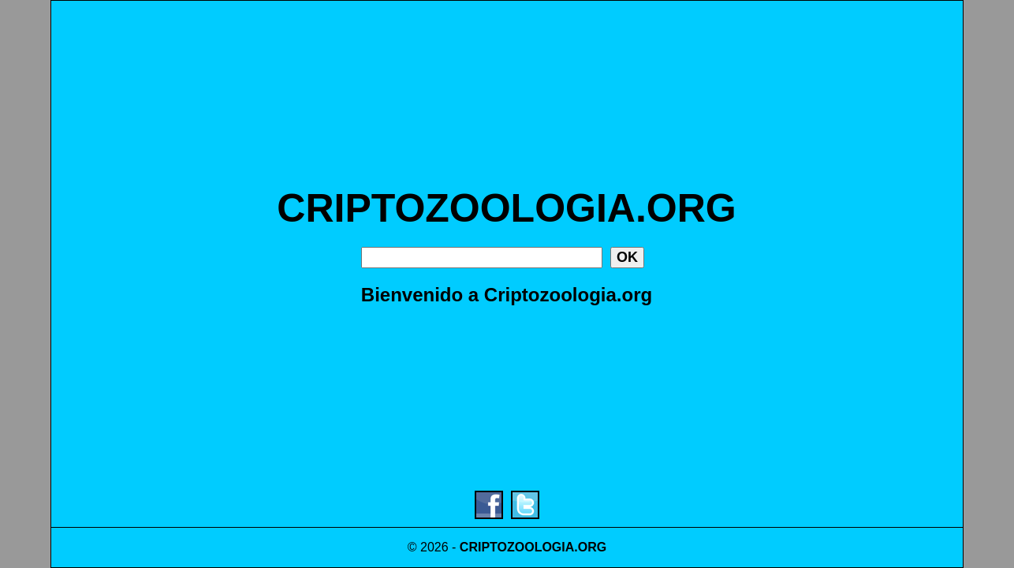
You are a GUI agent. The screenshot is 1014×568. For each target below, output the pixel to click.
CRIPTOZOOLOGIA (517, 547)
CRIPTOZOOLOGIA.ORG (506, 208)
